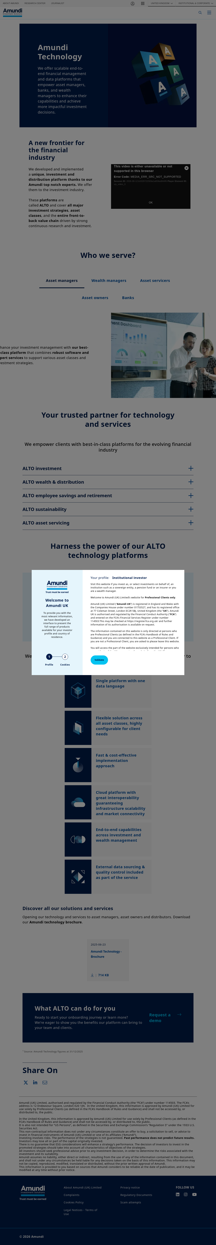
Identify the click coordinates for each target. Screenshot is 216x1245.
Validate (99, 660)
